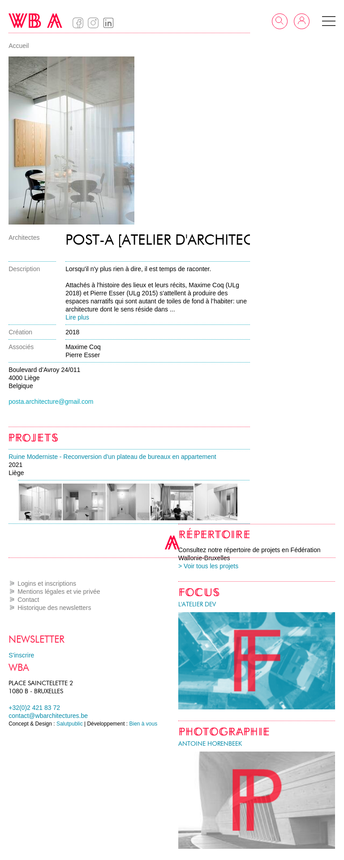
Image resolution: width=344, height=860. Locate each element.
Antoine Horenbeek (210, 744)
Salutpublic (69, 724)
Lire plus (77, 317)
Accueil (19, 45)
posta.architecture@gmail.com (51, 401)
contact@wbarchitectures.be (48, 715)
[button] (328, 21)
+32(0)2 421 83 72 (34, 707)
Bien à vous (143, 724)
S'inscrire (21, 655)
